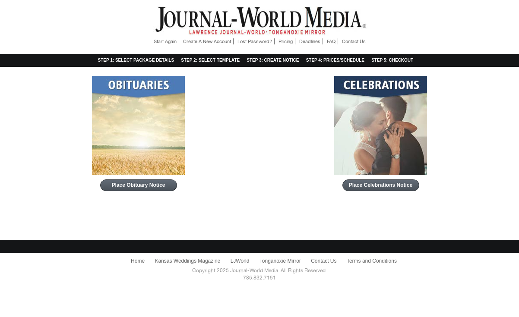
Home (138, 261)
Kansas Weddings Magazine (187, 261)
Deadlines (309, 41)
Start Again (165, 41)
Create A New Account (207, 41)
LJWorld (240, 261)
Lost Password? (254, 41)
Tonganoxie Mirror (280, 261)
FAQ (331, 41)
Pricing (285, 41)
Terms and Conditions (372, 261)
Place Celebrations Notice (380, 185)
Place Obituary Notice (138, 185)
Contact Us (354, 41)
